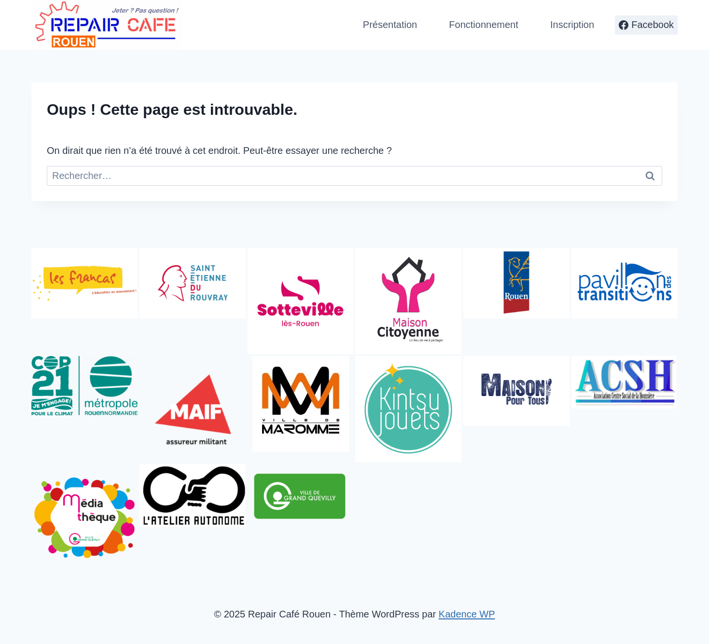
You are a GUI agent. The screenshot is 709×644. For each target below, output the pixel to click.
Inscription (572, 24)
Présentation (390, 24)
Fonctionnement (483, 24)
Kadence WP (467, 614)
